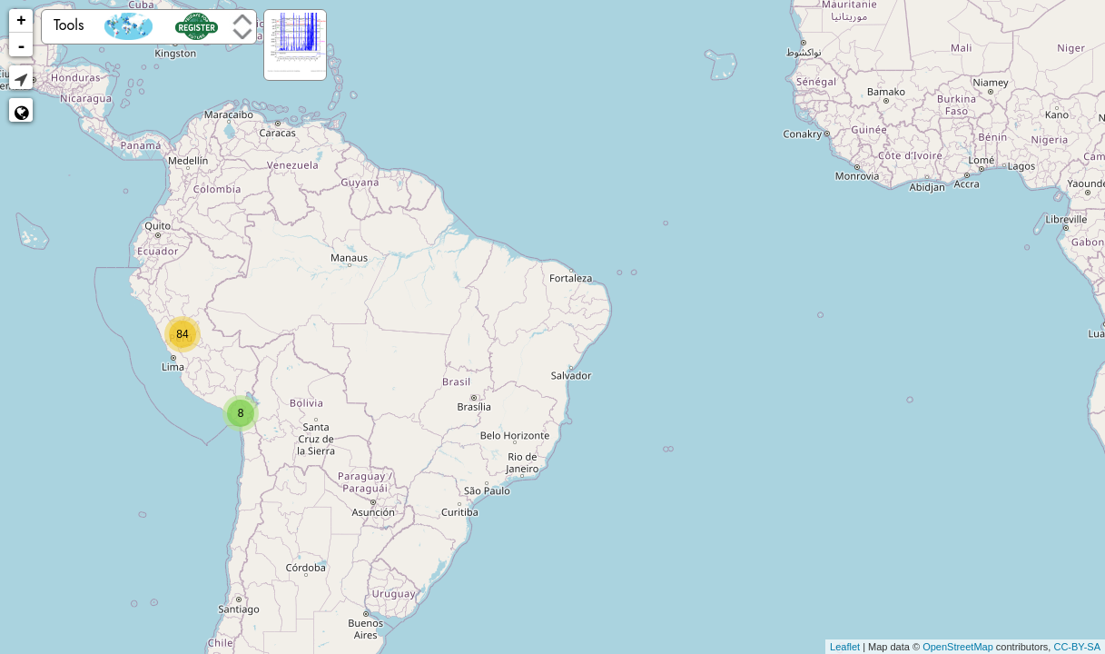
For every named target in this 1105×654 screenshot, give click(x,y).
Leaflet (845, 646)
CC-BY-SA (1076, 646)
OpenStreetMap (957, 646)
